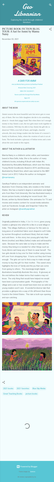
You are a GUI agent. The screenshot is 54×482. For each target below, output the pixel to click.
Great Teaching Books (12, 394)
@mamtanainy (8, 177)
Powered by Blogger (27, 466)
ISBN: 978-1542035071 (27, 91)
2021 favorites (23, 388)
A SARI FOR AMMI (27, 80)
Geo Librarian (27, 10)
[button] (50, 30)
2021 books (8, 388)
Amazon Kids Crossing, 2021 (27, 87)
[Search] (50, 5)
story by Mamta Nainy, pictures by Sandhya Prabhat (27, 84)
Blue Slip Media (39, 388)
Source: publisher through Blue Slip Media (27, 94)
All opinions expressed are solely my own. (27, 101)
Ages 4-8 (27, 98)
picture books (31, 394)
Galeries (32, 472)
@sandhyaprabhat (27, 209)
